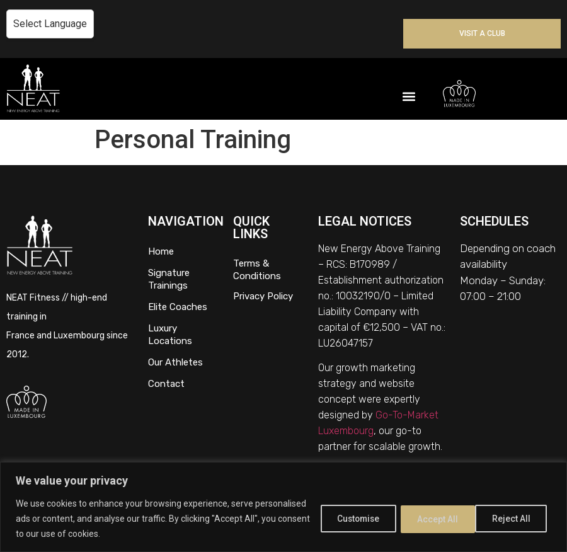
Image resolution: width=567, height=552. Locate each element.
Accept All (512, 519)
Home (161, 251)
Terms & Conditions (257, 270)
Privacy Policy (263, 296)
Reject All (431, 519)
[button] (408, 96)
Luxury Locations (170, 335)
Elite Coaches (177, 307)
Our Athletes (175, 362)
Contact (166, 383)
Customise (348, 519)
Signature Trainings (169, 279)
